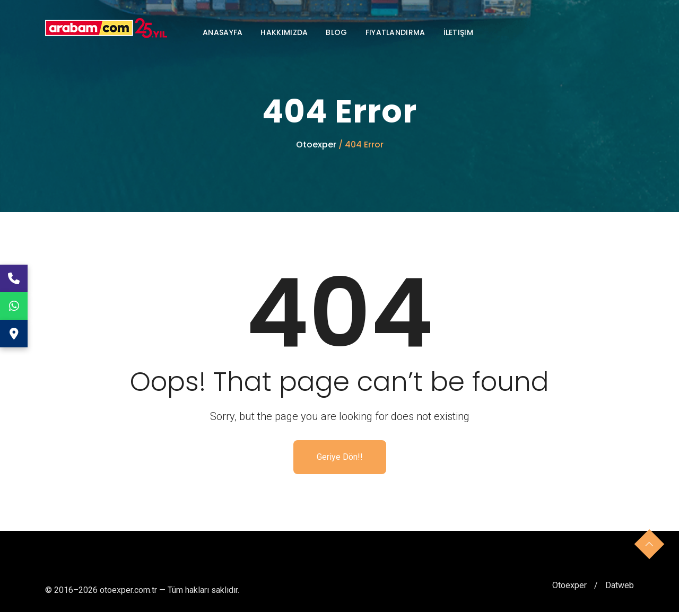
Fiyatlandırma (395, 32)
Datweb (619, 585)
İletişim (458, 32)
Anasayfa (222, 32)
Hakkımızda (284, 32)
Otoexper (317, 144)
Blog (336, 32)
